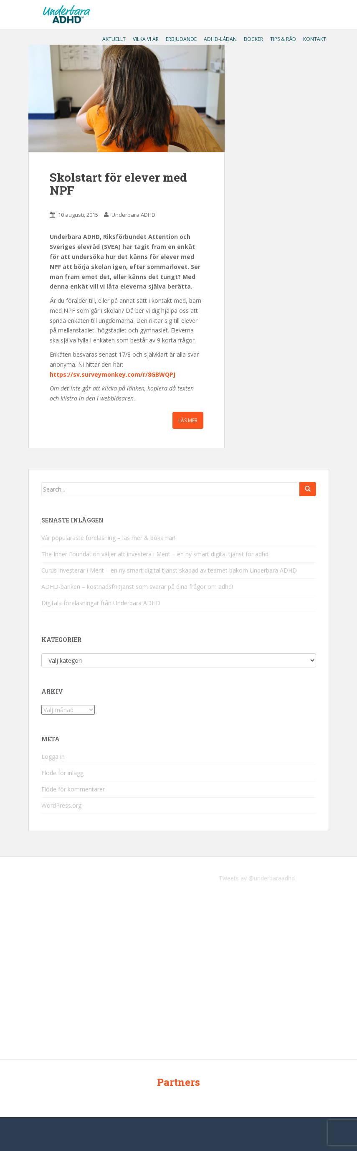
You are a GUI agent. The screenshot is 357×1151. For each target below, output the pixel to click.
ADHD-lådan (220, 39)
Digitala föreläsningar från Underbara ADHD (100, 603)
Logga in (53, 757)
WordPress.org (61, 805)
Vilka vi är (145, 39)
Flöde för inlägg (62, 773)
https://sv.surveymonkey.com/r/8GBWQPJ (112, 374)
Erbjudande (181, 39)
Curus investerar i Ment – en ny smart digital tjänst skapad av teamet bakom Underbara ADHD (169, 570)
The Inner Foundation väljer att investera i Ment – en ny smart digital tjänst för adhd (154, 554)
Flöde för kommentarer (73, 789)
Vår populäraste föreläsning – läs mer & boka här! (108, 538)
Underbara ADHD (133, 214)
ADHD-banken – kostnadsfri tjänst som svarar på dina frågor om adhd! (137, 587)
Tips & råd (282, 39)
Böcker (253, 39)
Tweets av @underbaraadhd (257, 878)
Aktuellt (113, 39)
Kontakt (314, 39)
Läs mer (187, 420)
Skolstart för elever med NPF (118, 184)
